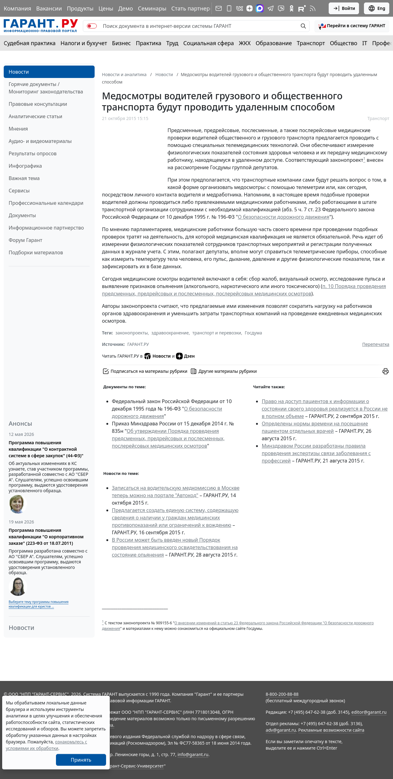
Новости (19, 71)
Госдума (253, 333)
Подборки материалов (36, 252)
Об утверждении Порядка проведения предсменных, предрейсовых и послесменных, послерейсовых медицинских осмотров (168, 438)
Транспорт (311, 43)
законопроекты (131, 333)
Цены (105, 8)
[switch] (92, 26)
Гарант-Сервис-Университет (134, 766)
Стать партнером (194, 8)
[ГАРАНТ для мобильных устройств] (229, 8)
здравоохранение (170, 333)
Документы (22, 215)
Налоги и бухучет (84, 43)
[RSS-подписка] (312, 8)
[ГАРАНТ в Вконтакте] (239, 8)
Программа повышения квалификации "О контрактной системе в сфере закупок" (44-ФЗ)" (46, 449)
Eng (376, 8)
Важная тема (24, 178)
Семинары (152, 8)
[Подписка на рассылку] (218, 8)
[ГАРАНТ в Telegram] (270, 8)
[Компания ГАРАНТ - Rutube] (302, 8)
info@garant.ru (192, 754)
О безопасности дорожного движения (283, 216)
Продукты (80, 8)
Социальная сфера (208, 43)
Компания (17, 8)
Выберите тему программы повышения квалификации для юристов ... (38, 604)
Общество (343, 43)
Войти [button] (344, 8)
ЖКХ (245, 43)
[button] (351, 26)
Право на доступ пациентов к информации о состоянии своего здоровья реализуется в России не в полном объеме (324, 409)
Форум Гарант (25, 240)
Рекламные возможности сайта (331, 730)
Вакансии (49, 8)
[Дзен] (249, 8)
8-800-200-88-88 (282, 694)
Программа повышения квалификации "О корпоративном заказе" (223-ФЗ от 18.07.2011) (46, 536)
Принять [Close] (81, 759)
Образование (274, 43)
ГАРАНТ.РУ (138, 344)
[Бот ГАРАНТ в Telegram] (281, 8)
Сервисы (19, 190)
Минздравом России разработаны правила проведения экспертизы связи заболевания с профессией (316, 453)
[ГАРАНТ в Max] (260, 8)
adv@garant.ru (281, 730)
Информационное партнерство (46, 227)
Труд (172, 43)
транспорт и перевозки (216, 333)
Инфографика (25, 165)
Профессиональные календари (46, 203)
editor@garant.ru (369, 712)
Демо (125, 8)
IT (364, 43)
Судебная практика (30, 43)
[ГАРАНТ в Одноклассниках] (291, 8)
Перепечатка (375, 344)
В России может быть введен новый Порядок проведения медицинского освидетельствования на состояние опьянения (175, 547)
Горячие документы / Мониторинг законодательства (46, 88)
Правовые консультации (38, 104)
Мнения (18, 128)
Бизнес (121, 43)
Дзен (185, 356)
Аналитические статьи (35, 116)
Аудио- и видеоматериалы (40, 141)
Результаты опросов (33, 153)
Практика (148, 43)
